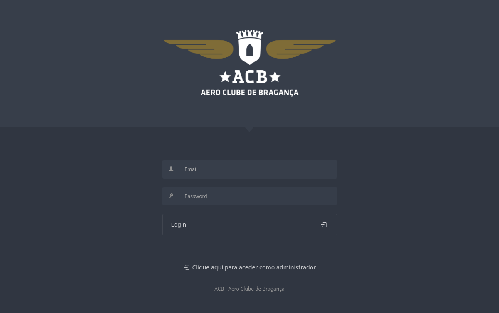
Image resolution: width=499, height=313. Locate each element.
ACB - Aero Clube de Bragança (249, 288)
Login (249, 224)
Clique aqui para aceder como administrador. (249, 267)
